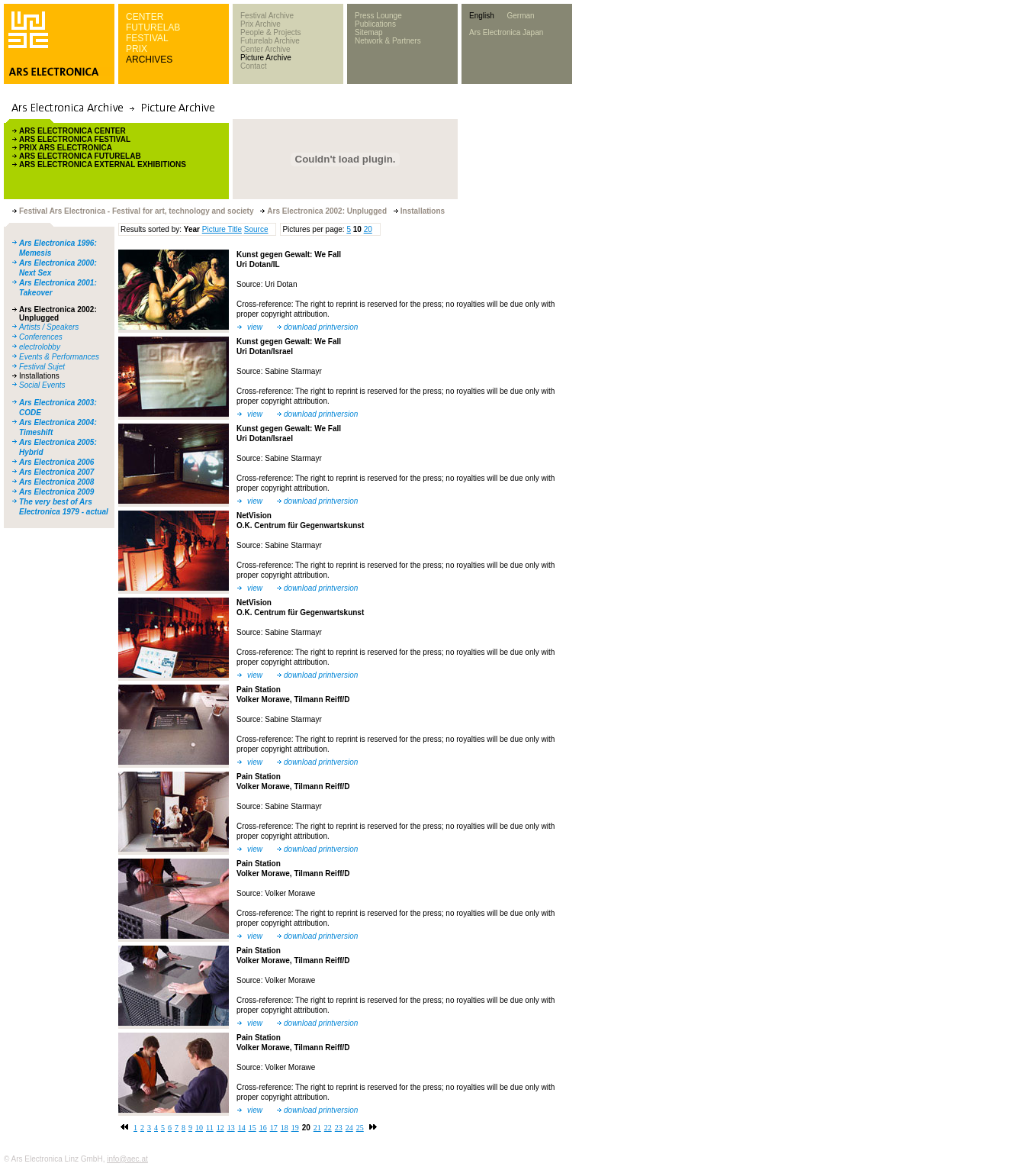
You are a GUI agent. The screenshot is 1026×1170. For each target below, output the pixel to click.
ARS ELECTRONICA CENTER (72, 131)
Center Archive (265, 49)
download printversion (321, 327)
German (520, 15)
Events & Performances (59, 357)
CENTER (144, 16)
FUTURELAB (153, 27)
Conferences (41, 337)
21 (317, 1127)
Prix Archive (260, 24)
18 (284, 1127)
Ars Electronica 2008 (56, 482)
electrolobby (39, 347)
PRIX (136, 49)
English (481, 15)
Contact (253, 66)
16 (263, 1127)
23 (339, 1127)
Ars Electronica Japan (506, 32)
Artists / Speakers (49, 327)
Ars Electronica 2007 (56, 472)
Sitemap (369, 32)
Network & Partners (388, 41)
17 (274, 1127)
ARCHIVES (149, 59)
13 (231, 1127)
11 (210, 1127)
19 (295, 1127)
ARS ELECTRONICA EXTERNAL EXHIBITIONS (102, 164)
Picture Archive (265, 57)
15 (252, 1127)
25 (360, 1127)
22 (328, 1127)
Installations (39, 376)
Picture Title (222, 229)
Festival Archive (267, 15)
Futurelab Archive (270, 41)
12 (220, 1127)
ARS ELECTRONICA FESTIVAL (74, 139)
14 (242, 1127)
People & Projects (270, 32)
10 (199, 1127)
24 (349, 1127)
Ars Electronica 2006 (56, 462)
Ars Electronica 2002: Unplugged (58, 313)
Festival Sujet (42, 367)
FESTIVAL (147, 38)
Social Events (42, 385)
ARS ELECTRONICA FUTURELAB (80, 156)
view (254, 327)
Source (256, 229)
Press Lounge (378, 15)
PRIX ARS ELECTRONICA (65, 147)
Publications (375, 24)
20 (368, 229)
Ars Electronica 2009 (56, 492)
